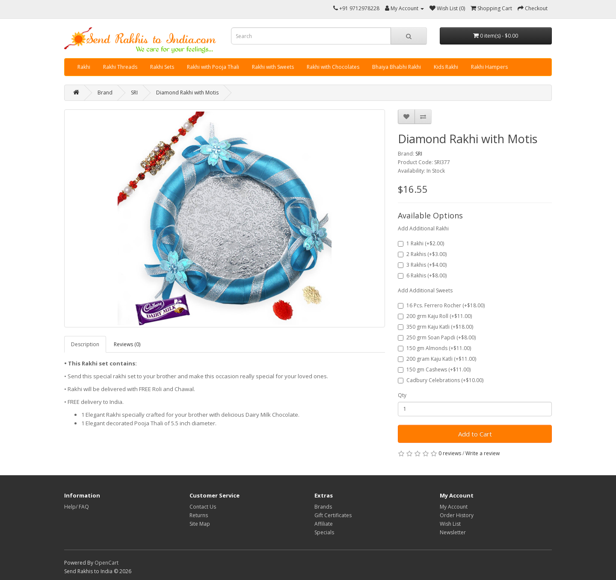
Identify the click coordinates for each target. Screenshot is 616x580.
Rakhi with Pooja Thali (213, 67)
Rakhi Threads (120, 67)
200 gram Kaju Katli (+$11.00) (437, 358)
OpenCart (106, 562)
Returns (199, 515)
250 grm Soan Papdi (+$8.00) (437, 337)
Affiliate (323, 523)
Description (85, 344)
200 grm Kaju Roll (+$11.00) (435, 316)
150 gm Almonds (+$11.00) (434, 348)
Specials (324, 532)
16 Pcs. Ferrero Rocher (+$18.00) (441, 305)
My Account (454, 506)
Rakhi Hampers (489, 67)
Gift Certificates (333, 515)
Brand (105, 92)
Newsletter (453, 532)
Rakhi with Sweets (273, 67)
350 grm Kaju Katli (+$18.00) (435, 326)
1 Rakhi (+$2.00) (421, 243)
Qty (402, 395)
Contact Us (203, 506)
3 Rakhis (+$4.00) (422, 264)
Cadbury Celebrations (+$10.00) (440, 380)
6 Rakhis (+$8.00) (422, 275)
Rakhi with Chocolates (333, 67)
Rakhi (83, 67)
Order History (457, 515)
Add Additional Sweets (425, 290)
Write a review (482, 453)
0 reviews (449, 453)
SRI (134, 92)
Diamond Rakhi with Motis (187, 92)
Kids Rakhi (446, 67)
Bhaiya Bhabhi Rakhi (396, 67)
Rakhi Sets (162, 67)
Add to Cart (475, 434)
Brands (323, 506)
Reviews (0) (127, 344)
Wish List (450, 523)
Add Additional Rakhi (423, 228)
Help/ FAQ (76, 506)
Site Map (200, 523)
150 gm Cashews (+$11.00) (434, 369)
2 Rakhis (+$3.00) (422, 254)
